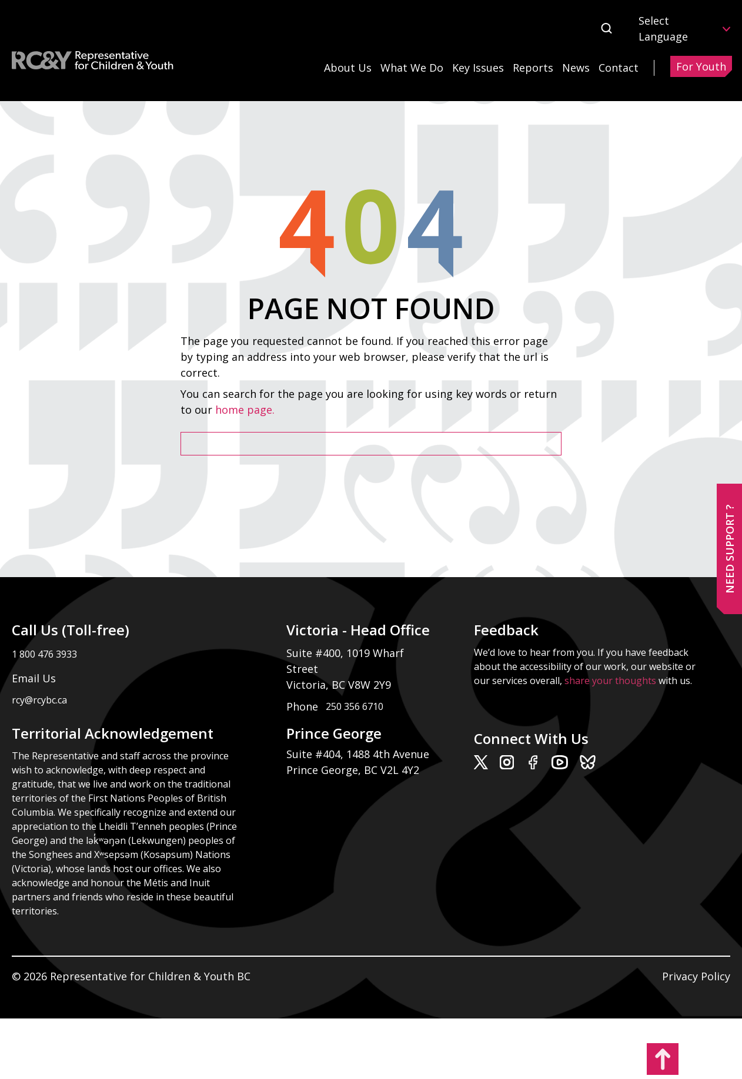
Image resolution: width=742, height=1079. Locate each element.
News (576, 68)
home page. (246, 410)
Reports (533, 68)
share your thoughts (610, 680)
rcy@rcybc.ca (39, 699)
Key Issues (478, 68)
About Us (348, 68)
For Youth (701, 66)
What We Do (411, 68)
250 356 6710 (354, 706)
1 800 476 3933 (44, 654)
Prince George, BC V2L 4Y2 (352, 770)
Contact (619, 68)
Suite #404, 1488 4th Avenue (359, 754)
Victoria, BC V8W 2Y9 (340, 685)
